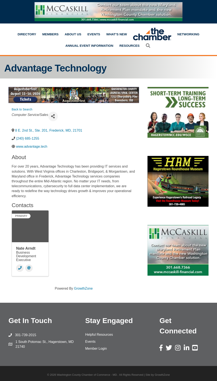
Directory (27, 34)
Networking (188, 34)
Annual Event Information (89, 45)
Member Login (96, 348)
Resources (130, 45)
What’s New (116, 34)
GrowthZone (83, 288)
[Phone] (20, 268)
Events (94, 34)
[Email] (29, 268)
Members (50, 34)
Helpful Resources (99, 334)
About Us (73, 34)
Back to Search (22, 109)
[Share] (53, 116)
